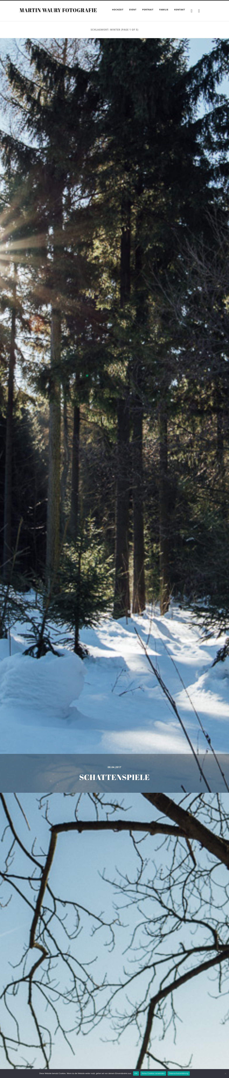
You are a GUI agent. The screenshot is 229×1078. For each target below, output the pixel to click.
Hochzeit (117, 9)
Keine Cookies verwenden (153, 1073)
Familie (163, 9)
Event (132, 9)
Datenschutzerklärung (178, 1073)
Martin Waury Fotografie (58, 10)
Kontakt (179, 9)
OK (136, 1073)
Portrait (147, 9)
